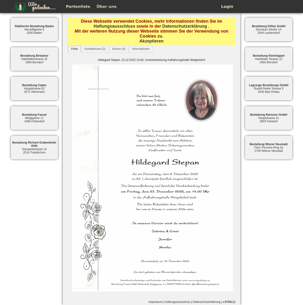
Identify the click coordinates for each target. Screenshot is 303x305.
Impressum (156, 302)
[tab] (74, 49)
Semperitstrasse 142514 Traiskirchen (34, 147)
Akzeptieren (151, 41)
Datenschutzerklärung (184, 26)
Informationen (140, 49)
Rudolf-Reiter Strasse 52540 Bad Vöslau (268, 88)
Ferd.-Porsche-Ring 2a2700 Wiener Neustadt (269, 147)
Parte (74, 49)
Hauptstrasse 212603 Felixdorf (268, 118)
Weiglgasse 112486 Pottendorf (34, 118)
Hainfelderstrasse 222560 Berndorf (34, 59)
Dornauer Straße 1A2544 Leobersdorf (268, 29)
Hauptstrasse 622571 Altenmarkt (34, 88)
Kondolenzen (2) (95, 49)
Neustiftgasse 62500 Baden (34, 29)
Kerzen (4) (118, 49)
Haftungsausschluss (114, 26)
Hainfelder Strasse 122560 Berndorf (269, 59)
